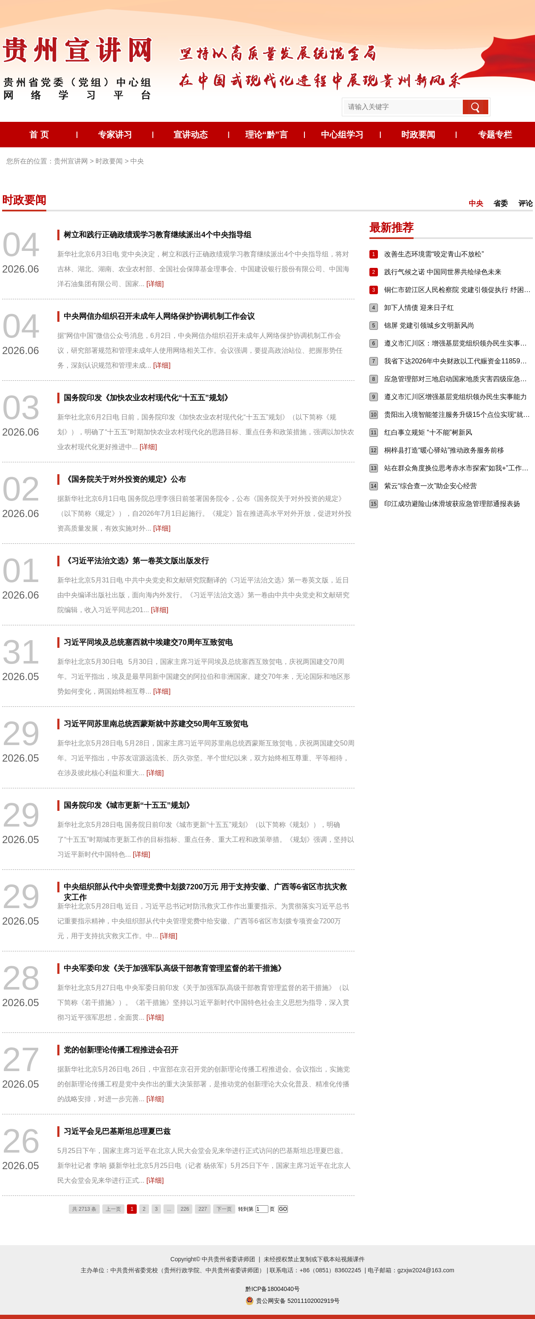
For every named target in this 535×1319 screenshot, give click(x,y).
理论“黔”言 (266, 134)
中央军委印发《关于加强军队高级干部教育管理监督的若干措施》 (174, 968)
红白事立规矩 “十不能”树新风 (428, 432)
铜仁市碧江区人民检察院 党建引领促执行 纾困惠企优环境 (458, 289)
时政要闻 (418, 134)
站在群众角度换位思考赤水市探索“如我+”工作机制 (458, 468)
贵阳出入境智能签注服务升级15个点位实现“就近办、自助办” (458, 414)
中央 (137, 161)
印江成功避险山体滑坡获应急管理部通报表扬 (452, 503)
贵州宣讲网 (71, 161)
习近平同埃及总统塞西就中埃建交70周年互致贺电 (148, 642)
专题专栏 (495, 134)
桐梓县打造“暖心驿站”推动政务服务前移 (444, 450)
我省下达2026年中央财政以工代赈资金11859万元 (458, 361)
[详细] (155, 283)
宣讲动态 (191, 134)
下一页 (224, 1209)
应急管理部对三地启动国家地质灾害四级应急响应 (458, 378)
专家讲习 (115, 134)
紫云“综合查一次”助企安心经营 (430, 485)
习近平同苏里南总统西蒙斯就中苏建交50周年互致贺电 (156, 724)
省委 (501, 204)
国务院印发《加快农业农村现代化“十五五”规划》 (148, 398)
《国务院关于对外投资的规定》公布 (125, 479)
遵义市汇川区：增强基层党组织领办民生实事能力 (458, 343)
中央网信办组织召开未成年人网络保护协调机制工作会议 (159, 316)
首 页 (39, 134)
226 (184, 1209)
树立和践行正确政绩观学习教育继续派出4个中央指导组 (157, 235)
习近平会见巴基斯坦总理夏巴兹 (117, 1131)
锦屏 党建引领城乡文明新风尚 (429, 325)
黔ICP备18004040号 (272, 1288)
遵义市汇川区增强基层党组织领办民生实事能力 (455, 396)
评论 (525, 204)
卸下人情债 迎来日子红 (419, 307)
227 (202, 1209)
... (169, 1209)
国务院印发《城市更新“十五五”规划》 (129, 805)
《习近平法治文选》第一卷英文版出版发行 (136, 561)
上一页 (113, 1209)
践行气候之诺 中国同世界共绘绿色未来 (442, 272)
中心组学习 (342, 134)
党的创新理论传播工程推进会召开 (121, 1050)
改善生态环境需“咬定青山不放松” (434, 254)
